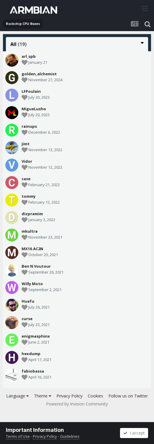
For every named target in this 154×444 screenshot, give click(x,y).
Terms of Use (18, 436)
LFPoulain (31, 91)
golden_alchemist (39, 73)
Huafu (28, 301)
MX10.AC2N (32, 248)
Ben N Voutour (36, 266)
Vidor (27, 161)
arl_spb (29, 56)
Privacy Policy (69, 396)
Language (17, 396)
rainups (29, 126)
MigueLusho (34, 108)
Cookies (95, 396)
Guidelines (70, 436)
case (26, 178)
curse (27, 318)
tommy (28, 196)
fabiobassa (33, 371)
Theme (42, 396)
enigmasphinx (36, 336)
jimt (26, 143)
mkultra (30, 231)
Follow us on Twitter (128, 396)
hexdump (31, 353)
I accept (134, 433)
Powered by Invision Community (77, 404)
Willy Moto (32, 283)
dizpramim (32, 213)
